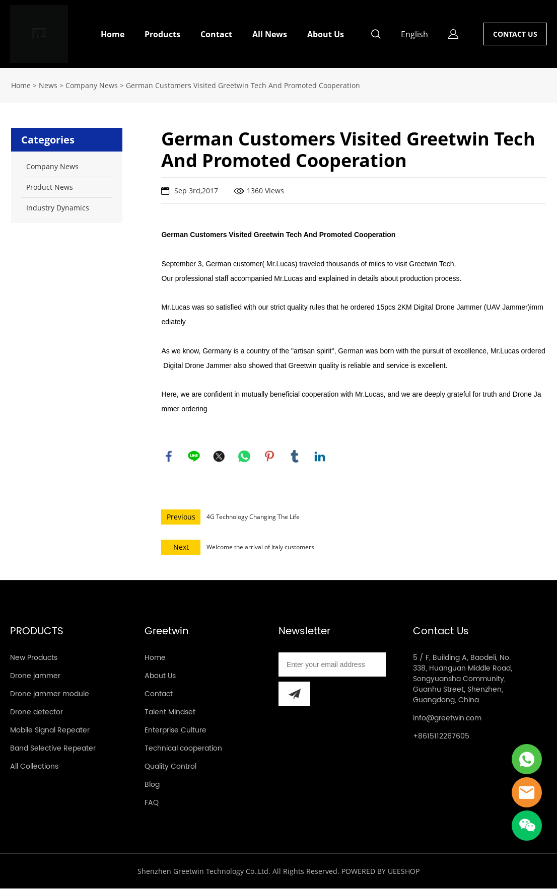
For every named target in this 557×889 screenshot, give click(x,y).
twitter (219, 456)
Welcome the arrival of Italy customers (260, 547)
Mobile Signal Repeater (50, 730)
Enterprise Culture (175, 730)
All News (269, 34)
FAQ (152, 803)
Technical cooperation (183, 749)
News (48, 85)
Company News (91, 85)
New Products (33, 658)
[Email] (332, 665)
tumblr (294, 456)
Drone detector (36, 712)
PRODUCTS (36, 632)
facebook (168, 456)
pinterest (269, 456)
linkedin (319, 456)
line (193, 456)
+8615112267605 (441, 737)
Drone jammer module (49, 694)
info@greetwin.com (447, 718)
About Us (325, 34)
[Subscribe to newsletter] (294, 694)
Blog (152, 785)
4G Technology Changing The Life (253, 517)
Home (112, 34)
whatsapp (244, 456)
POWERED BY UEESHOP (380, 871)
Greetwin (167, 632)
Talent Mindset (170, 712)
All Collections (34, 767)
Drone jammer (35, 676)
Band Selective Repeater (53, 749)
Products (162, 34)
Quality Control (170, 767)
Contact (216, 34)
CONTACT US (515, 34)
